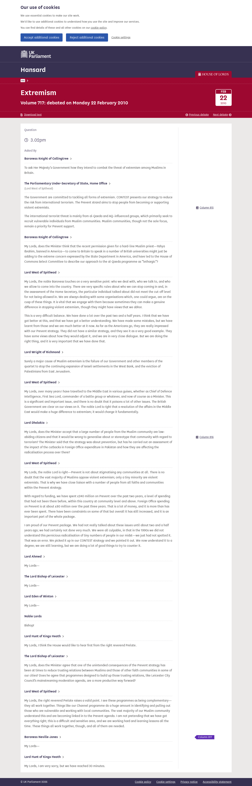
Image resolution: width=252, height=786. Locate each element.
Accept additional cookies (41, 37)
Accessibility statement (217, 782)
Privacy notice (189, 782)
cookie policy (99, 27)
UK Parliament (29, 80)
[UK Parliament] (36, 54)
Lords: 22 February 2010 (72, 80)
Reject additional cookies (87, 37)
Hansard (33, 70)
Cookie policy (143, 782)
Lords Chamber (100, 80)
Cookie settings (120, 37)
